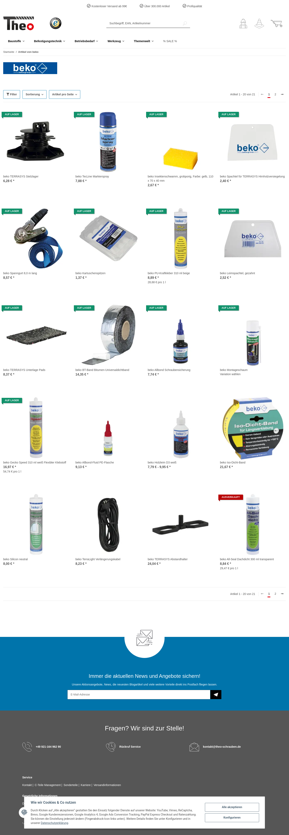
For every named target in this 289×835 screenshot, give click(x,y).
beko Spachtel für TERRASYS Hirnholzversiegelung (252, 176)
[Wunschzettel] (259, 23)
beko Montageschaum (234, 370)
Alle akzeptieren (232, 807)
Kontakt (27, 785)
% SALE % (170, 41)
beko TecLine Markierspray (92, 176)
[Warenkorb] (276, 23)
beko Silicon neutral (15, 559)
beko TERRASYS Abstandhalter (168, 559)
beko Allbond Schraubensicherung (169, 370)
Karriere (86, 785)
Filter (11, 94)
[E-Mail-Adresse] (138, 694)
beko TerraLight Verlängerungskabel (97, 559)
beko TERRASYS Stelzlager (21, 176)
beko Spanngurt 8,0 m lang (20, 273)
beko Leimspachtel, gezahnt (237, 273)
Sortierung (33, 94)
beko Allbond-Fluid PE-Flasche (94, 462)
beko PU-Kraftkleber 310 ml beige (169, 273)
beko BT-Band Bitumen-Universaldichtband (102, 370)
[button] (243, 23)
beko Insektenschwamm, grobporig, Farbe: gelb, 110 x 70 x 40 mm (180, 178)
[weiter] (282, 94)
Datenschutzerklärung (54, 823)
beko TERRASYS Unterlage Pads (24, 370)
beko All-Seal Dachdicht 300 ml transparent (247, 559)
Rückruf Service (130, 746)
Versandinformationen (107, 785)
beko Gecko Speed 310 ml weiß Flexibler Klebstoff (34, 462)
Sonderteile (71, 785)
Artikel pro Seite (63, 94)
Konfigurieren (231, 817)
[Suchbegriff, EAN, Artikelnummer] (143, 23)
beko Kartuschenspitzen (90, 273)
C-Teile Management (48, 785)
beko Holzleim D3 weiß (162, 462)
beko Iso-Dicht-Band (232, 462)
